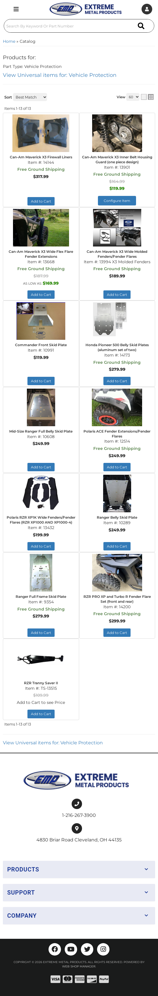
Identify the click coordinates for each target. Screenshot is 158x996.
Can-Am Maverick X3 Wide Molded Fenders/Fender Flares (117, 254)
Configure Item (117, 201)
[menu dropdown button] (16, 9)
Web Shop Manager (78, 966)
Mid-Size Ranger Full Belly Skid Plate (41, 431)
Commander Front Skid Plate (41, 345)
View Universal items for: (59, 75)
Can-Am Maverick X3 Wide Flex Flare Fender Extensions (41, 254)
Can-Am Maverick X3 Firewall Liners (41, 157)
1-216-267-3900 (79, 815)
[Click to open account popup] (147, 9)
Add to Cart (41, 201)
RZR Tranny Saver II (41, 683)
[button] (79, 26)
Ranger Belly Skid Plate (117, 517)
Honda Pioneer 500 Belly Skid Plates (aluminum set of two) (117, 347)
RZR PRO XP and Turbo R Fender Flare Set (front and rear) (117, 599)
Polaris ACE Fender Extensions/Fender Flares (116, 433)
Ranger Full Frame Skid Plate (41, 596)
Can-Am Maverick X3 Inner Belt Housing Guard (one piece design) (117, 159)
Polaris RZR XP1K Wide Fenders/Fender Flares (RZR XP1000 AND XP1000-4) (41, 519)
